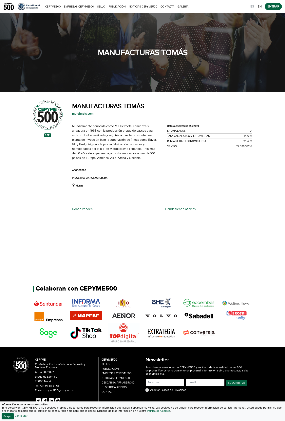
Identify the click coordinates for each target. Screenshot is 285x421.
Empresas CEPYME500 (79, 6)
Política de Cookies (158, 411)
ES (252, 6)
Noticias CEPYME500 (143, 6)
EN (260, 6)
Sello (101, 6)
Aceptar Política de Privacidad (168, 390)
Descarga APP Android (118, 382)
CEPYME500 (53, 6)
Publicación (117, 6)
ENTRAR (273, 6)
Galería (183, 6)
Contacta (167, 6)
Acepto (7, 416)
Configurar (21, 415)
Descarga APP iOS (114, 387)
